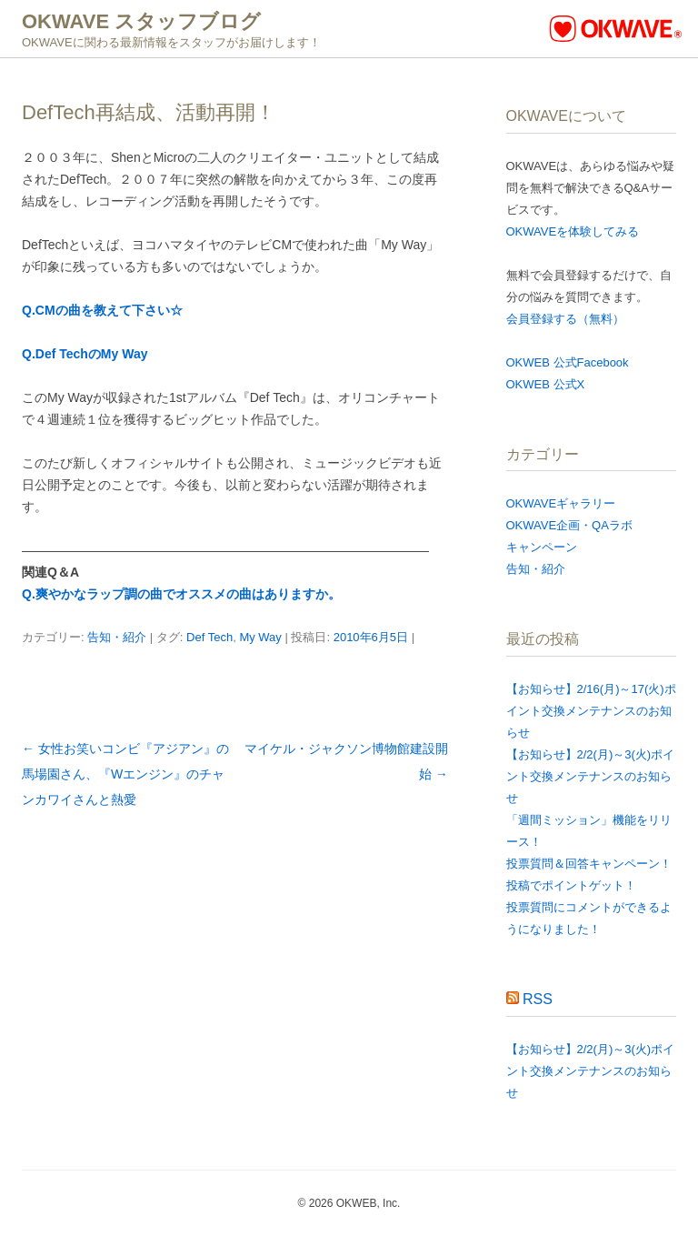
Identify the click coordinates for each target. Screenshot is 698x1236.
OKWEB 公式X (545, 384)
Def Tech (209, 637)
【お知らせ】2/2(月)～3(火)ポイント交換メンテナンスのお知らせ (590, 776)
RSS (538, 999)
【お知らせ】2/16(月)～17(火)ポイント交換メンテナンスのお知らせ (591, 710)
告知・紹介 (116, 637)
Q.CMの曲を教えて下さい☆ (102, 310)
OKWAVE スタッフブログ (141, 21)
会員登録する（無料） (565, 319)
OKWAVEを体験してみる (573, 231)
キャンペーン (541, 547)
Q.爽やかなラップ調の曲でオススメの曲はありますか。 (181, 594)
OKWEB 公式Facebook (567, 362)
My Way (260, 637)
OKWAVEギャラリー (561, 503)
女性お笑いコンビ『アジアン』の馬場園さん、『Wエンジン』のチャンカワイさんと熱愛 (125, 774)
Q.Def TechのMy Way (84, 354)
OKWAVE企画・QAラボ (569, 525)
